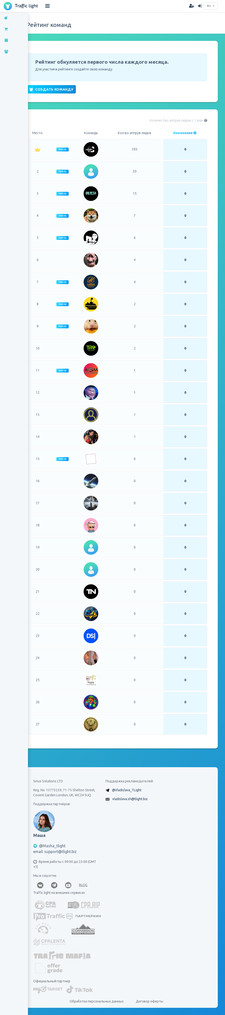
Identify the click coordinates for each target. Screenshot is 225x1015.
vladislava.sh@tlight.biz (132, 799)
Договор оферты (151, 1001)
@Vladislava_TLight (129, 790)
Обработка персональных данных (99, 1001)
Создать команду (55, 89)
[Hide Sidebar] (47, 6)
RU (208, 6)
